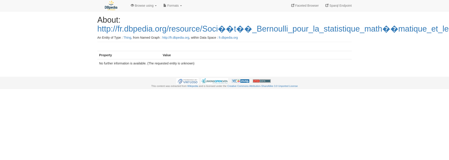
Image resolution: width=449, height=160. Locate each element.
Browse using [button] (144, 5)
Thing (127, 37)
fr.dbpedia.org (228, 37)
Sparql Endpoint (338, 5)
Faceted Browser (305, 5)
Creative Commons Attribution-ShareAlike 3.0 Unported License (262, 86)
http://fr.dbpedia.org (175, 37)
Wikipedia (192, 86)
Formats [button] (172, 5)
